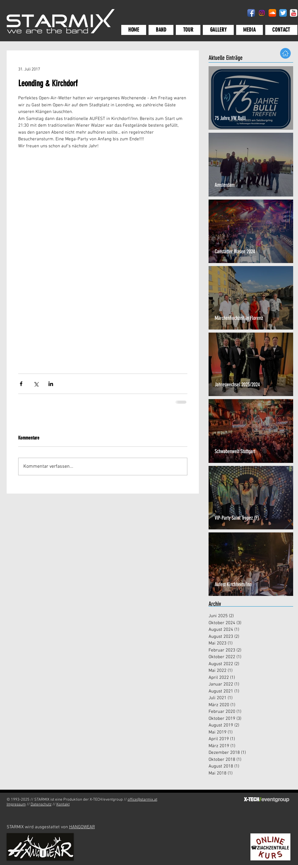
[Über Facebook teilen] (21, 384)
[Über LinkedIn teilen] (51, 384)
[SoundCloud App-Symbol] (272, 13)
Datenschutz (41, 804)
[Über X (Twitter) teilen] (36, 384)
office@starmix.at (142, 799)
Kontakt (63, 804)
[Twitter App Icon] (283, 13)
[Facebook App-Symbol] (251, 13)
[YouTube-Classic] (293, 13)
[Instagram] (262, 13)
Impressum (16, 804)
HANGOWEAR (82, 827)
